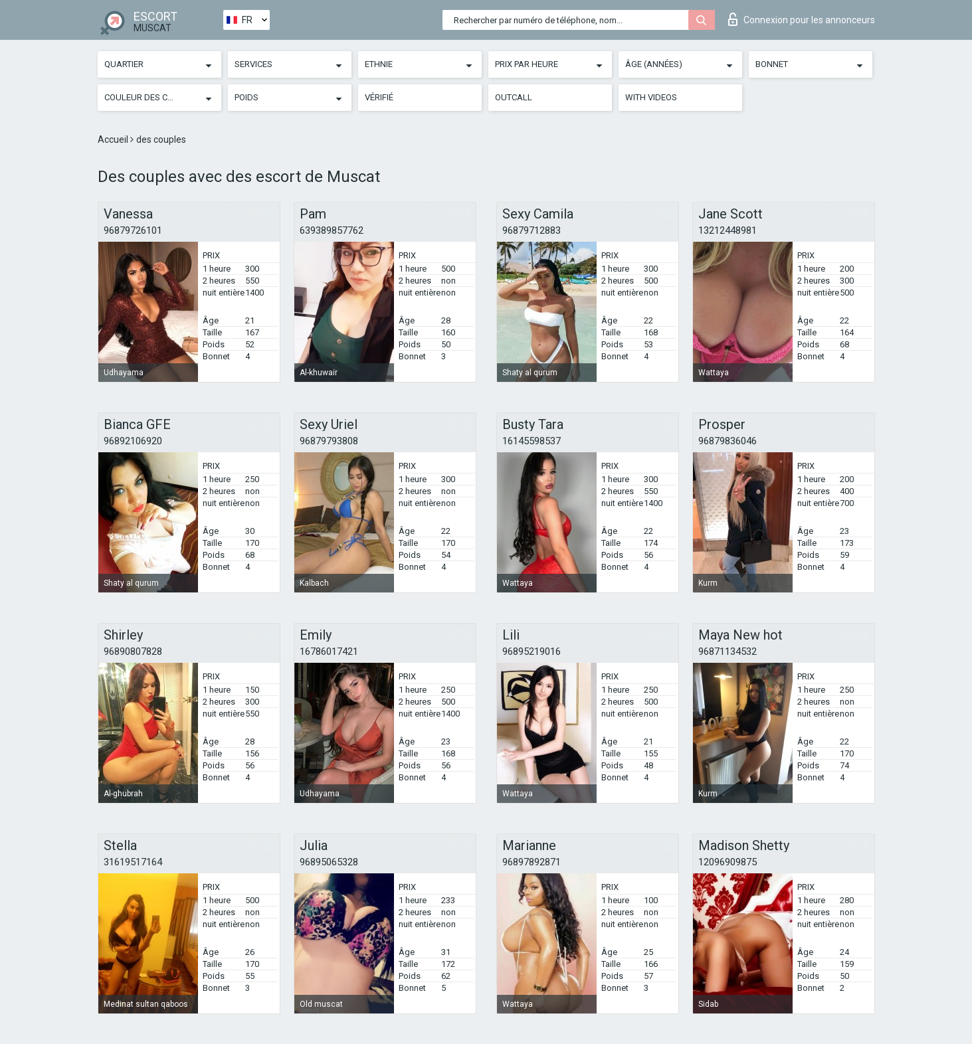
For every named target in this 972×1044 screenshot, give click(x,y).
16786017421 (329, 651)
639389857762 (331, 230)
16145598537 (531, 441)
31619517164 (133, 862)
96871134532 (727, 651)
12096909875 (727, 862)
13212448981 (727, 230)
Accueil (114, 139)
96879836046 (727, 441)
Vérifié (379, 97)
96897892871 (531, 862)
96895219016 (531, 651)
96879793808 (329, 441)
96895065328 (329, 862)
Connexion (801, 19)
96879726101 (133, 230)
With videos (651, 97)
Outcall (513, 97)
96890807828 (133, 651)
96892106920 (133, 441)
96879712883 (531, 230)
